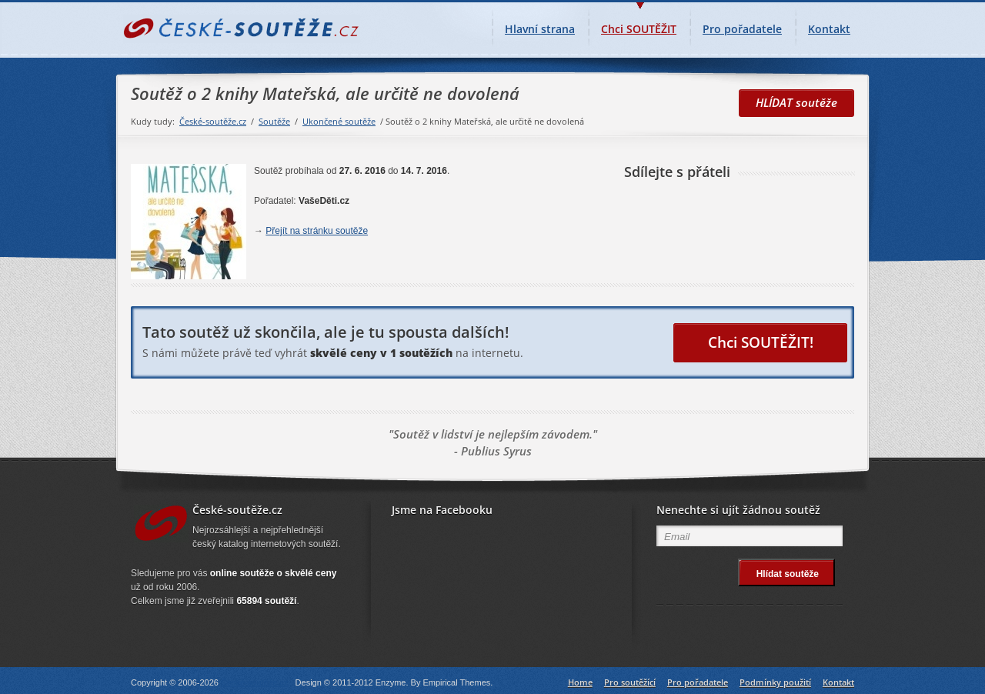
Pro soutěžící (630, 682)
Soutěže (274, 121)
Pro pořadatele (742, 29)
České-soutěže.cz (212, 121)
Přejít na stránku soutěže (316, 230)
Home (580, 682)
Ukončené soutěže (339, 121)
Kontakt (829, 29)
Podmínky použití (775, 682)
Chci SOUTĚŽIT (638, 24)
